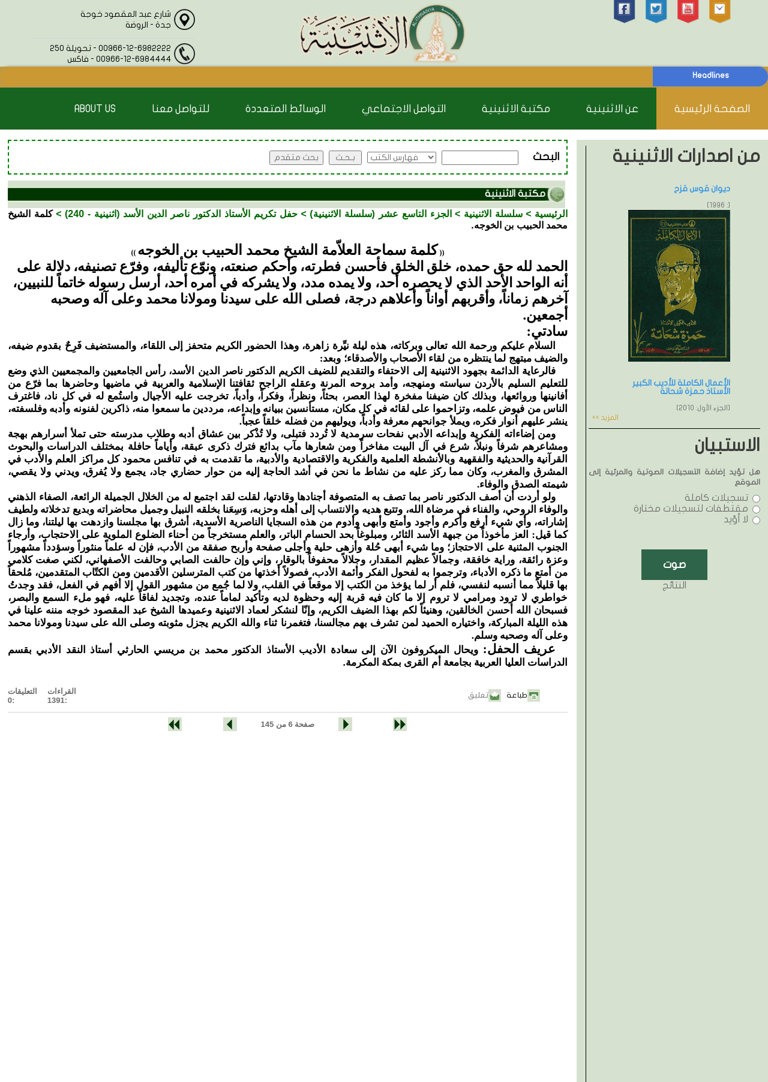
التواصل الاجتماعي (404, 109)
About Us (95, 109)
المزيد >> (605, 417)
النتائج (674, 585)
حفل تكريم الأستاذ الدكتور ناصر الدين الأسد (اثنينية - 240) (181, 214)
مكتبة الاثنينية (516, 109)
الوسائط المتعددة (285, 109)
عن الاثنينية (612, 109)
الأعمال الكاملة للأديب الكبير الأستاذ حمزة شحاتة (681, 387)
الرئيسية (551, 214)
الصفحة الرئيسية (712, 109)
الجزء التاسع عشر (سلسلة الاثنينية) (380, 214)
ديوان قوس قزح (702, 188)
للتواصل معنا (180, 109)
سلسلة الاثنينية (493, 214)
